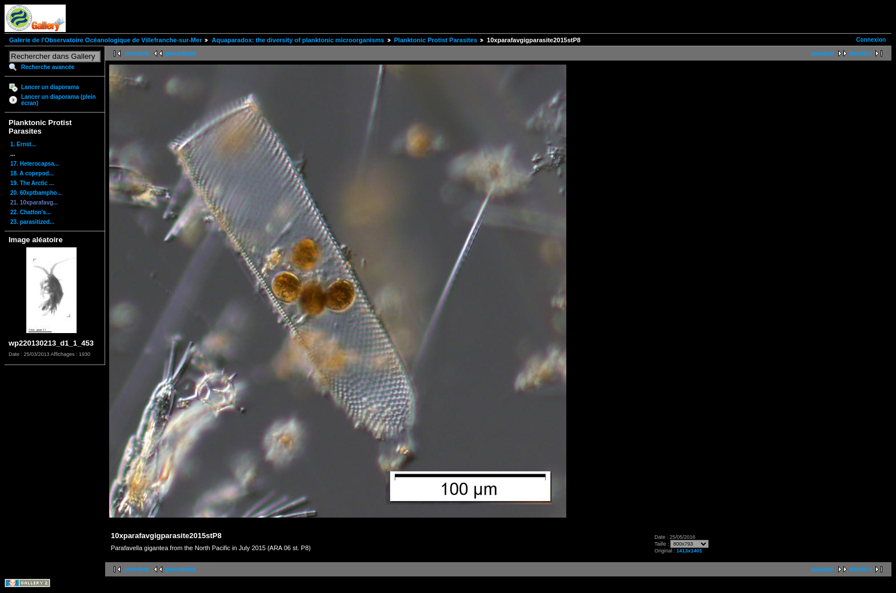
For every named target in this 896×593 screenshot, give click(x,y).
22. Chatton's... (30, 212)
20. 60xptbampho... (36, 193)
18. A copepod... (32, 173)
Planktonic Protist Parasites (436, 40)
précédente (181, 53)
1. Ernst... (23, 144)
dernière (861, 53)
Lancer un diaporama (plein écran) (58, 100)
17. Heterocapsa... (34, 164)
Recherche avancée (47, 67)
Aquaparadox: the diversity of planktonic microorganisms (297, 40)
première (137, 53)
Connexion (871, 40)
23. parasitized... (32, 222)
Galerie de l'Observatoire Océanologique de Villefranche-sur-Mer (105, 40)
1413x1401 (689, 551)
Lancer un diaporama (50, 87)
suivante (822, 53)
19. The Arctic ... (32, 183)
